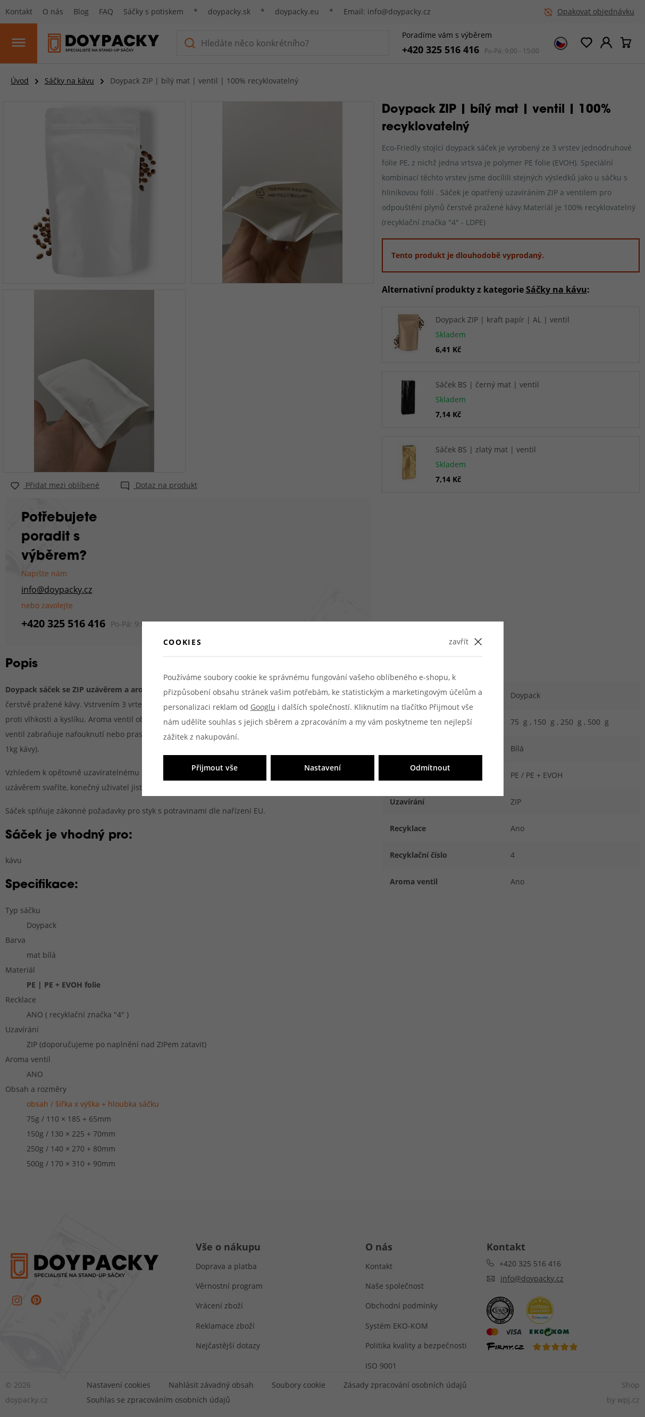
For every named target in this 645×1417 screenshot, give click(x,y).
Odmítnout (430, 768)
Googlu (262, 707)
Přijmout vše (214, 768)
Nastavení (322, 768)
